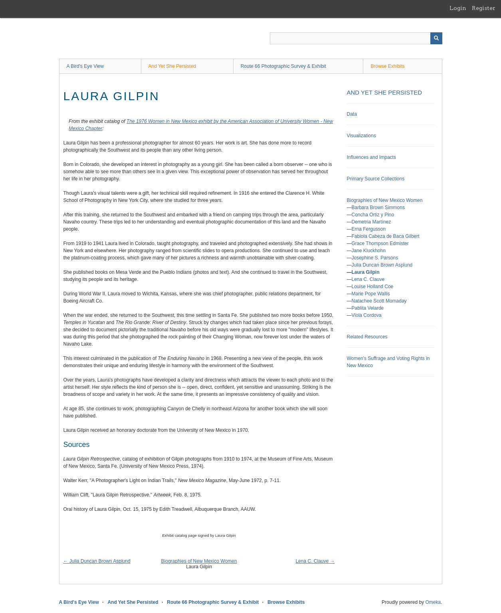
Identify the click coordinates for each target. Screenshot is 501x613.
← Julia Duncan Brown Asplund (97, 561)
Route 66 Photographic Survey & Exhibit (283, 66)
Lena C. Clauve (368, 279)
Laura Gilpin (366, 272)
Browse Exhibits (387, 66)
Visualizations (361, 135)
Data (352, 114)
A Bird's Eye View (85, 66)
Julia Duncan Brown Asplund (382, 265)
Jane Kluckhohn (369, 250)
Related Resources (367, 337)
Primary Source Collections (376, 179)
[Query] (356, 38)
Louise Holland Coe (373, 286)
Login (458, 8)
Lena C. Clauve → (315, 561)
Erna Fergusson (369, 229)
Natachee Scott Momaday (379, 301)
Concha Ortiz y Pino (373, 215)
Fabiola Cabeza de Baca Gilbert (386, 236)
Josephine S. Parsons (375, 258)
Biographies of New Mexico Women (199, 561)
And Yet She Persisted (172, 66)
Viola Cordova (367, 315)
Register (483, 8)
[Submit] (436, 38)
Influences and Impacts (371, 157)
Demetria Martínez (371, 222)
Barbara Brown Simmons (378, 207)
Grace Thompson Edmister (380, 243)
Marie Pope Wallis (371, 294)
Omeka (433, 602)
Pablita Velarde (368, 308)
